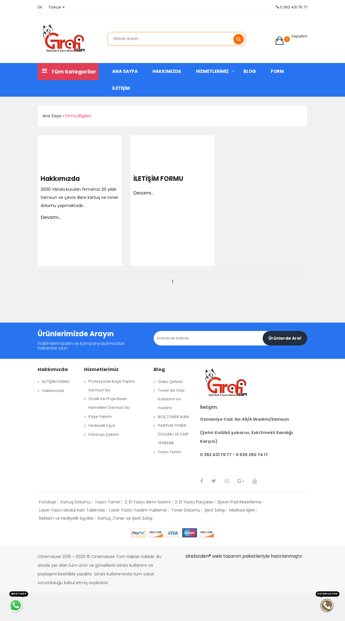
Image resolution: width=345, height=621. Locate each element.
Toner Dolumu (185, 510)
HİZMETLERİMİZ (212, 71)
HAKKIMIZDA (166, 71)
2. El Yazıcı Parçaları (194, 502)
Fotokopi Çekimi (103, 434)
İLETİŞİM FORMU (158, 178)
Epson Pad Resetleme (239, 502)
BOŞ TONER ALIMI (173, 417)
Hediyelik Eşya (101, 425)
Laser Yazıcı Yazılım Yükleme (138, 510)
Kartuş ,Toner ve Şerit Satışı (125, 518)
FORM (277, 71)
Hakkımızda (60, 178)
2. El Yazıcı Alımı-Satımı (147, 502)
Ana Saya (51, 116)
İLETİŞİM (121, 88)
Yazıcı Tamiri (169, 452)
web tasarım (226, 556)
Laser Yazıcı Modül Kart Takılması (72, 510)
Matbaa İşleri (242, 510)
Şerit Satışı (214, 510)
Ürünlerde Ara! (285, 338)
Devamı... (51, 217)
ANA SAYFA (125, 71)
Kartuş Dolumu (75, 502)
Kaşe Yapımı (100, 416)
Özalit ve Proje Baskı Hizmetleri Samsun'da (109, 403)
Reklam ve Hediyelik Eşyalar (66, 518)
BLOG (250, 71)
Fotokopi (47, 502)
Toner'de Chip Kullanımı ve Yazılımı (171, 399)
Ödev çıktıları (170, 381)
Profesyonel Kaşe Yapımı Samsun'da (111, 386)
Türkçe (56, 7)
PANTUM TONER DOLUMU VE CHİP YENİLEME (173, 434)
